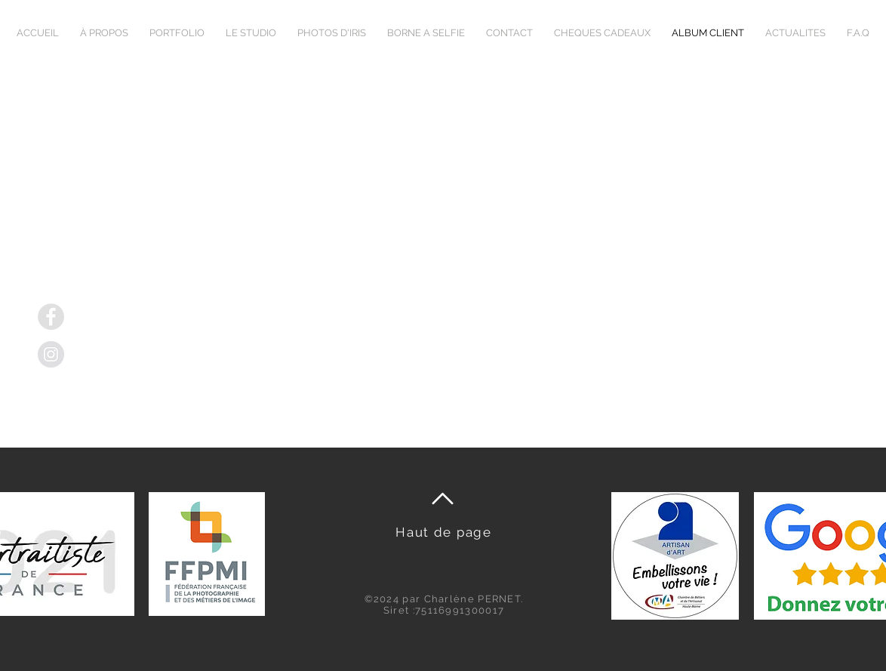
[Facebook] (51, 316)
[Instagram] (51, 354)
